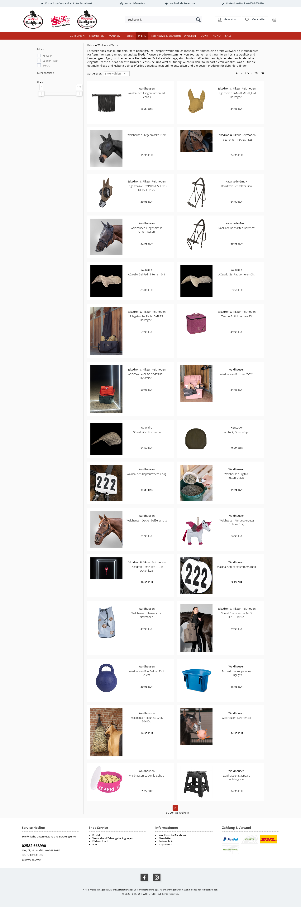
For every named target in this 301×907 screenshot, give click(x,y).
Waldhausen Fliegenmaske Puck (146, 135)
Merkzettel (258, 19)
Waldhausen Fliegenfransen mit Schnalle (146, 95)
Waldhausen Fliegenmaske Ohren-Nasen (146, 229)
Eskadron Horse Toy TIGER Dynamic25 (147, 568)
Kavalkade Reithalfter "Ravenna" (236, 228)
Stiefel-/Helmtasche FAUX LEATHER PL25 (236, 615)
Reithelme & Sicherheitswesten (173, 35)
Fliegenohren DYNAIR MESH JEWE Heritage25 (237, 95)
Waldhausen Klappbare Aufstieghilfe (236, 777)
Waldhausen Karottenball (236, 718)
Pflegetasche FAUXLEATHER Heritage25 (146, 318)
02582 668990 (34, 845)
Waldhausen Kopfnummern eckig (146, 474)
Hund (217, 35)
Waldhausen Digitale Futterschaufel (236, 475)
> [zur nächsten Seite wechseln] (175, 808)
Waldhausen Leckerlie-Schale (146, 775)
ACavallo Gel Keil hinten (147, 432)
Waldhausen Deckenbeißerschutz (147, 520)
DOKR (204, 35)
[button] (228, 19)
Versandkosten (142, 889)
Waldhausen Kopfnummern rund (236, 567)
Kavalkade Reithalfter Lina (236, 186)
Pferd (142, 35)
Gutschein (77, 35)
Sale (228, 35)
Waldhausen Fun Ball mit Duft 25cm (146, 673)
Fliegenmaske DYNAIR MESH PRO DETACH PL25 (147, 188)
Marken (114, 35)
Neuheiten (96, 35)
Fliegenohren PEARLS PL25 (237, 139)
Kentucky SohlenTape (236, 432)
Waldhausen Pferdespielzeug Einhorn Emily (236, 522)
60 (262, 73)
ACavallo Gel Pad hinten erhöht (146, 274)
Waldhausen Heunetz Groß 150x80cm (147, 719)
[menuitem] (184, 835)
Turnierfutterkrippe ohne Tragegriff (236, 673)
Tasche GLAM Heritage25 (236, 316)
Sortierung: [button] (94, 73)
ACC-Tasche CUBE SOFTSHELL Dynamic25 (146, 376)
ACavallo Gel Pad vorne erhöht (236, 274)
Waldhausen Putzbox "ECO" (236, 374)
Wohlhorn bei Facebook (172, 835)
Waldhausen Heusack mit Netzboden (146, 615)
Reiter (129, 35)
